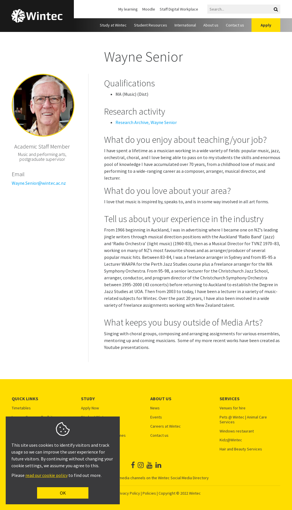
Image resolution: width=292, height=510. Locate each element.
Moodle (148, 9)
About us (210, 25)
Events (156, 417)
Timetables (21, 408)
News (155, 408)
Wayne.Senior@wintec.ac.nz (39, 183)
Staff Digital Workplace (179, 9)
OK (63, 493)
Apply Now (90, 408)
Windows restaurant (237, 431)
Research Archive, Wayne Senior (146, 122)
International (185, 25)
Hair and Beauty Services (241, 449)
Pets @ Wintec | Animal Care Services (243, 419)
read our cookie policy (46, 475)
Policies (149, 493)
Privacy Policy (128, 493)
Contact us (235, 25)
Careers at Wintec (165, 426)
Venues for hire (233, 408)
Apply (266, 25)
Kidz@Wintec (231, 440)
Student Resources (150, 25)
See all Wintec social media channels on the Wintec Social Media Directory (146, 477)
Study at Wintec (113, 25)
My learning (128, 9)
